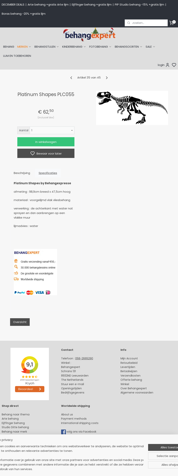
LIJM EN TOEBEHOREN (17, 56)
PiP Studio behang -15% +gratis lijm (139, 4)
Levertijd (126, 367)
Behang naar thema (16, 414)
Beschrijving (22, 173)
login (164, 65)
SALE (151, 47)
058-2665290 (84, 358)
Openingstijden (71, 388)
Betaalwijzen (129, 371)
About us (67, 414)
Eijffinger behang (13, 423)
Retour (125, 363)
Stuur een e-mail (73, 384)
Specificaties (48, 173)
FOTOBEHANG (100, 47)
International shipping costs (79, 423)
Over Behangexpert (134, 388)
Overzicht (20, 322)
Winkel (125, 384)
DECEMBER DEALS (13, 4)
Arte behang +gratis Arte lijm (48, 4)
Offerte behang (131, 380)
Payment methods (74, 419)
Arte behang (10, 419)
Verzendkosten (130, 375)
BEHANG (8, 47)
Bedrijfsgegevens (72, 392)
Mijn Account (129, 358)
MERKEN (24, 47)
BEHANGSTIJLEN (46, 47)
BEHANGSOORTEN (129, 47)
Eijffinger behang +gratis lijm (92, 4)
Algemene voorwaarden (137, 392)
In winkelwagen (46, 142)
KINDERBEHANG (74, 47)
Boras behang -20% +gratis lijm (23, 14)
